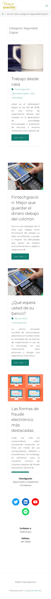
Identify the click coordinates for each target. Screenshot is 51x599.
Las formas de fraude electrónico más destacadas (25, 419)
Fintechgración (22, 89)
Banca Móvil (21, 318)
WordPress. (36, 591)
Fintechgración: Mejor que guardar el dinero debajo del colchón (25, 208)
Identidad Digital (20, 93)
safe (32, 93)
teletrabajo (17, 97)
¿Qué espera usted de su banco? (23, 308)
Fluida (25, 591)
